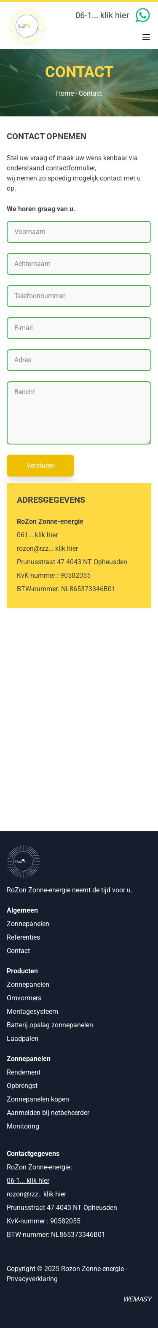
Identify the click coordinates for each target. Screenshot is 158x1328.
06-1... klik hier (102, 15)
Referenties (23, 937)
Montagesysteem (32, 1011)
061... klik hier (37, 535)
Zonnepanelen (28, 924)
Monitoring (23, 1126)
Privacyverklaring (32, 1279)
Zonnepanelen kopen (38, 1099)
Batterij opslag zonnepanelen (50, 1025)
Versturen (41, 465)
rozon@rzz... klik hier (47, 548)
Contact (18, 951)
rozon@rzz (22, 1194)
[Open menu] (146, 38)
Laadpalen (22, 1038)
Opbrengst (22, 1086)
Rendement (23, 1072)
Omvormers (24, 998)
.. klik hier (52, 1194)
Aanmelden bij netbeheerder (48, 1113)
